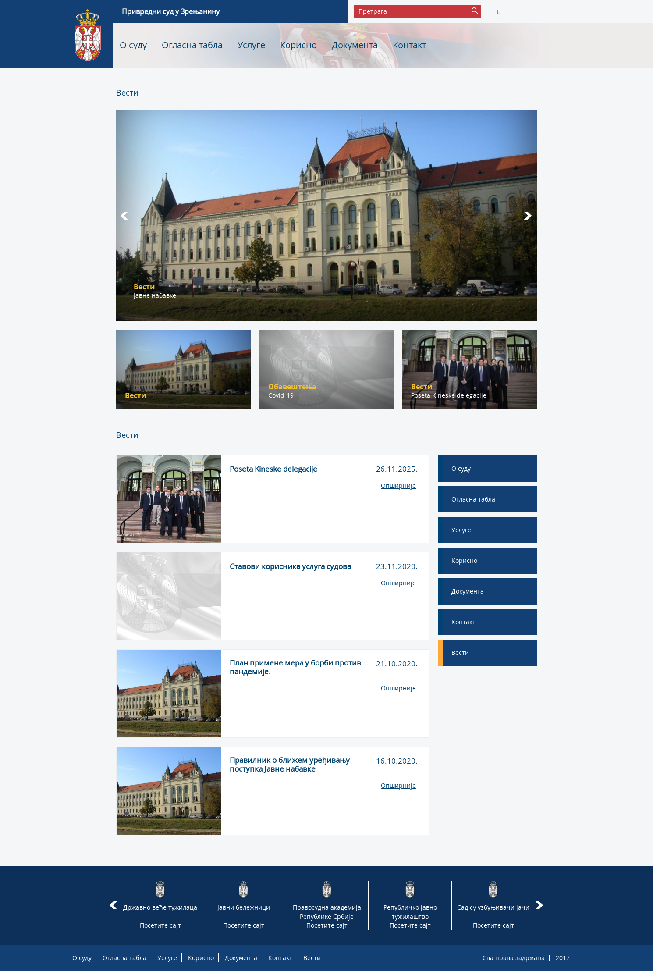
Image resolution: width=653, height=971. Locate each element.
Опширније (398, 485)
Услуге (251, 45)
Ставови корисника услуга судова (290, 566)
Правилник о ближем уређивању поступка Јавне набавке (290, 764)
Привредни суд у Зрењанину (171, 11)
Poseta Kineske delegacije (448, 395)
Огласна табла (192, 45)
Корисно (298, 45)
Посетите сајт (160, 925)
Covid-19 (281, 395)
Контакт (409, 45)
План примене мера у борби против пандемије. (295, 667)
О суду (133, 45)
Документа (355, 45)
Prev (125, 216)
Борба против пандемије (171, 295)
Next (527, 216)
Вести (312, 957)
